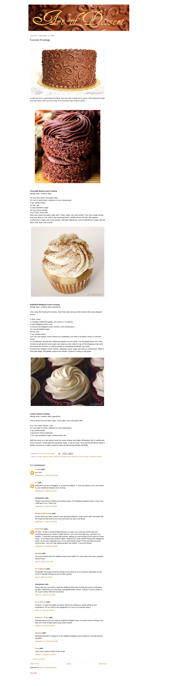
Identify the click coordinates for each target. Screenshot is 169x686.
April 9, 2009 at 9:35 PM (43, 577)
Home (69, 664)
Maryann (38, 633)
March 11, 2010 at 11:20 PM (45, 595)
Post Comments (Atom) (48, 667)
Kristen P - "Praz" (42, 617)
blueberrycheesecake (43, 513)
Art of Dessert (40, 569)
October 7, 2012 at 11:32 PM (45, 654)
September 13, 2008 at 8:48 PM (46, 546)
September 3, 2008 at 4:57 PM (46, 506)
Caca (37, 648)
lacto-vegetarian (73, 456)
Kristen (38, 469)
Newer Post (35, 664)
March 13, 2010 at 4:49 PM (44, 610)
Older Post (102, 664)
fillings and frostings (60, 456)
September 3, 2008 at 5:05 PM (46, 522)
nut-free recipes (84, 456)
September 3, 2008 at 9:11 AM (46, 491)
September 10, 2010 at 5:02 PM (46, 641)
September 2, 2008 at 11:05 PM (46, 475)
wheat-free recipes (95, 456)
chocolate (39, 456)
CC (36, 482)
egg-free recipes (48, 456)
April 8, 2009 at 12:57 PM (44, 562)
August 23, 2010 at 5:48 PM (45, 626)
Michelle (38, 553)
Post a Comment (39, 659)
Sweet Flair (39, 529)
